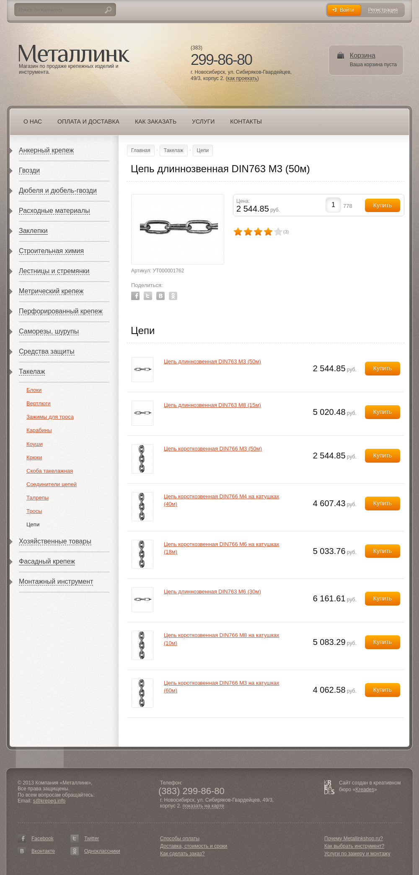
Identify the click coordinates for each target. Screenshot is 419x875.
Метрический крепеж (51, 291)
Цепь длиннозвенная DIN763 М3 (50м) (212, 361)
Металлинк (74, 54)
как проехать (242, 78)
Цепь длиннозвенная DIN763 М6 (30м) (212, 591)
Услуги (203, 121)
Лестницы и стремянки (54, 270)
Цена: (243, 201)
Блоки (33, 390)
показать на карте (204, 806)
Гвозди (29, 170)
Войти (347, 10)
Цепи (32, 524)
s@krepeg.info (49, 801)
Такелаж (32, 371)
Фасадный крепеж (47, 561)
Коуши (34, 444)
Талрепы (37, 497)
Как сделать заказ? (182, 854)
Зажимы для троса (50, 417)
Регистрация (383, 10)
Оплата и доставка (88, 121)
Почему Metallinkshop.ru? (353, 838)
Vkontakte (160, 296)
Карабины (39, 430)
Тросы (34, 511)
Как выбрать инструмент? (354, 846)
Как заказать (155, 121)
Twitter (148, 296)
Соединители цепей (51, 484)
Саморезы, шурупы (49, 331)
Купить (382, 368)
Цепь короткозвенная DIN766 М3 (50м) (213, 448)
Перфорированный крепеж (61, 311)
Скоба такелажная (49, 471)
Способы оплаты (179, 838)
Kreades (364, 789)
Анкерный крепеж (46, 150)
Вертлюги (38, 403)
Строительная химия (51, 250)
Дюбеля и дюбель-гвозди (58, 190)
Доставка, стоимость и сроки (193, 846)
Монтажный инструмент (56, 581)
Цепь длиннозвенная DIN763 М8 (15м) (212, 405)
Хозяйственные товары (55, 541)
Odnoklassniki (173, 296)
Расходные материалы (54, 210)
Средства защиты (47, 351)
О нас (32, 121)
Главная (140, 150)
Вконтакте (43, 851)
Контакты (246, 121)
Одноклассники (102, 851)
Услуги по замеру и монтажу (357, 854)
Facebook (135, 296)
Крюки (34, 457)
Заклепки (33, 230)
